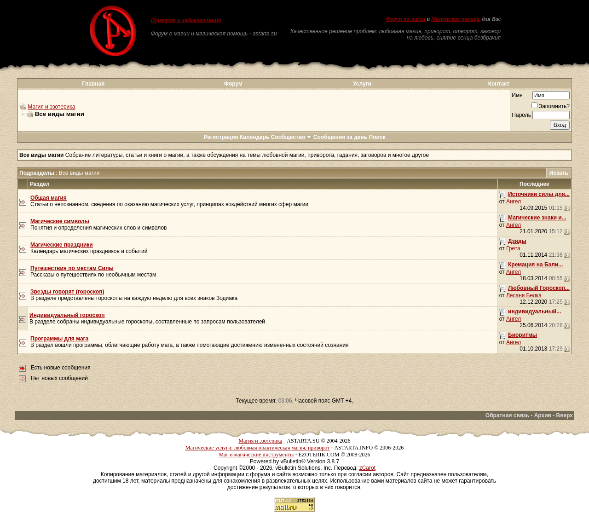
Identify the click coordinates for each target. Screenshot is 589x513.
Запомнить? (550, 106)
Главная (93, 84)
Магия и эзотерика (51, 107)
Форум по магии (405, 19)
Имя (517, 95)
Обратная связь (507, 415)
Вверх (564, 415)
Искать (558, 173)
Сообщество (291, 137)
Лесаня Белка (524, 295)
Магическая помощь (455, 19)
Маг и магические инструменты (256, 454)
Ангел (513, 201)
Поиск (377, 137)
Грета (513, 248)
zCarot (367, 468)
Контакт (498, 84)
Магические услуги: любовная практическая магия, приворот (257, 447)
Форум (233, 84)
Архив (542, 415)
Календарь (255, 137)
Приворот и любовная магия (186, 20)
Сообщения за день (340, 137)
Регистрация (220, 137)
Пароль (521, 115)
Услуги (362, 84)
